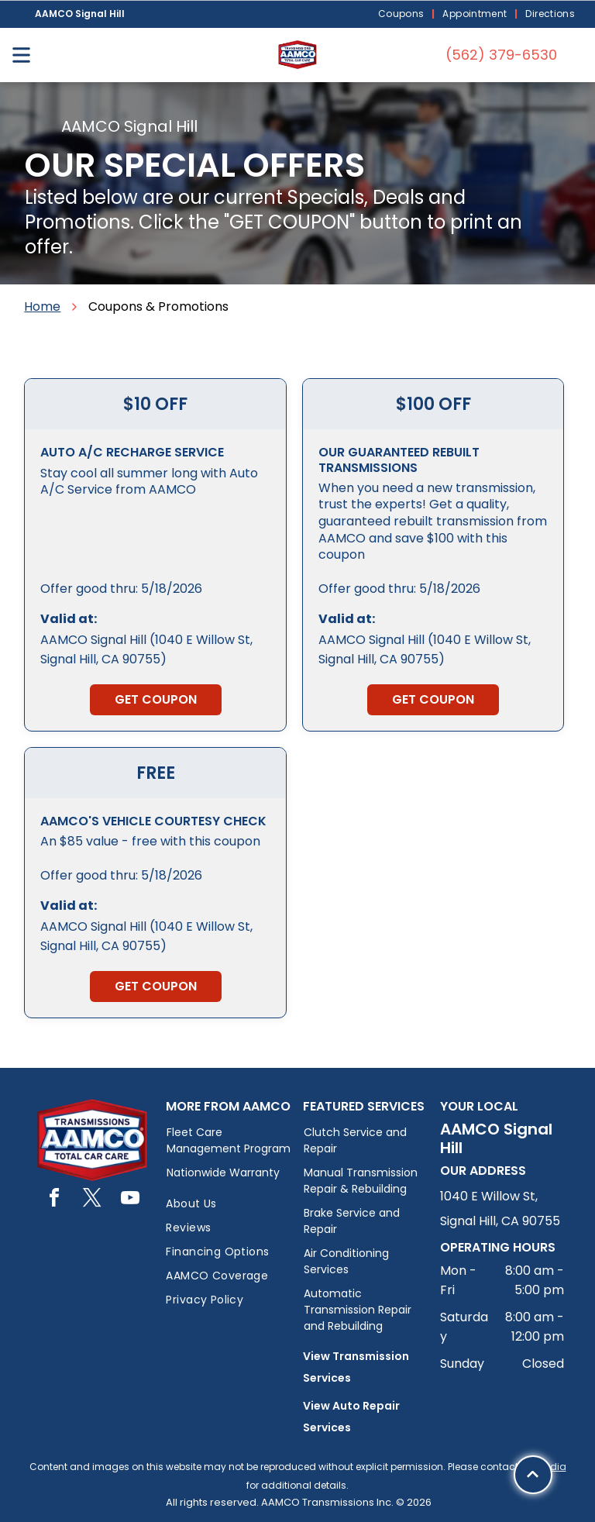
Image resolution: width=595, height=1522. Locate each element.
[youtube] (130, 1200)
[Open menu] (21, 55)
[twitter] (92, 1200)
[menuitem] (402, 14)
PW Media (543, 1466)
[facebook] (54, 1200)
